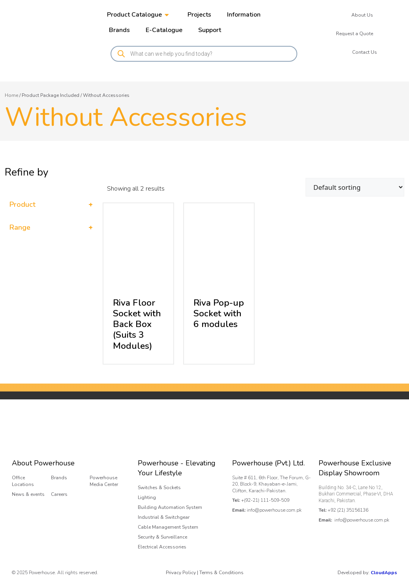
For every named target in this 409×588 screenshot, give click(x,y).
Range (51, 228)
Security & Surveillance (162, 537)
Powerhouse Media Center (104, 481)
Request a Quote (354, 33)
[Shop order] (355, 187)
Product (51, 205)
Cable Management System (168, 527)
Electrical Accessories (162, 547)
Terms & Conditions (221, 572)
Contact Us (364, 52)
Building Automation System (170, 507)
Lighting (147, 497)
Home (11, 95)
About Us (362, 15)
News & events (28, 494)
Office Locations (23, 481)
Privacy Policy (181, 572)
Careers (59, 494)
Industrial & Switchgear (163, 517)
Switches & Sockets (159, 487)
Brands (59, 478)
